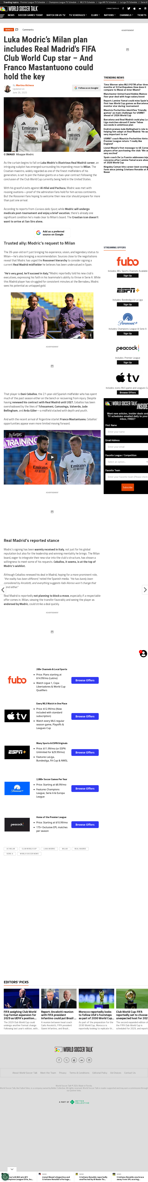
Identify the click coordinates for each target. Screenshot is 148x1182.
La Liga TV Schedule (128, 2)
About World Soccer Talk (24, 1085)
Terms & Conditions (79, 1085)
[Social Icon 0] (59, 1072)
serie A (9, 854)
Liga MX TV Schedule (107, 2)
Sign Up (128, 275)
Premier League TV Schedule (32, 2)
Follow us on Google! (88, 87)
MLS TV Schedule (87, 2)
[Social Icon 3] (81, 1072)
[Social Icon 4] (89, 1072)
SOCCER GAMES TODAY (30, 15)
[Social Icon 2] (74, 1072)
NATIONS (110, 15)
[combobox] (127, 461)
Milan (65, 849)
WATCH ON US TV (55, 15)
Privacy (62, 1085)
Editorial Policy (99, 1085)
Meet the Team (48, 1085)
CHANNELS (127, 15)
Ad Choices (115, 1085)
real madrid (80, 849)
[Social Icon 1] (66, 1072)
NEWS (11, 15)
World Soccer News (29, 854)
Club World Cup (29, 849)
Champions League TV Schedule (62, 2)
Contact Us (130, 1085)
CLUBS (95, 15)
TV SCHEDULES (78, 15)
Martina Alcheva (25, 85)
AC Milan (10, 849)
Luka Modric (49, 849)
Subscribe (128, 487)
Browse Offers (84, 680)
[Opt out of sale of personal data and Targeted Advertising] (5, 1176)
